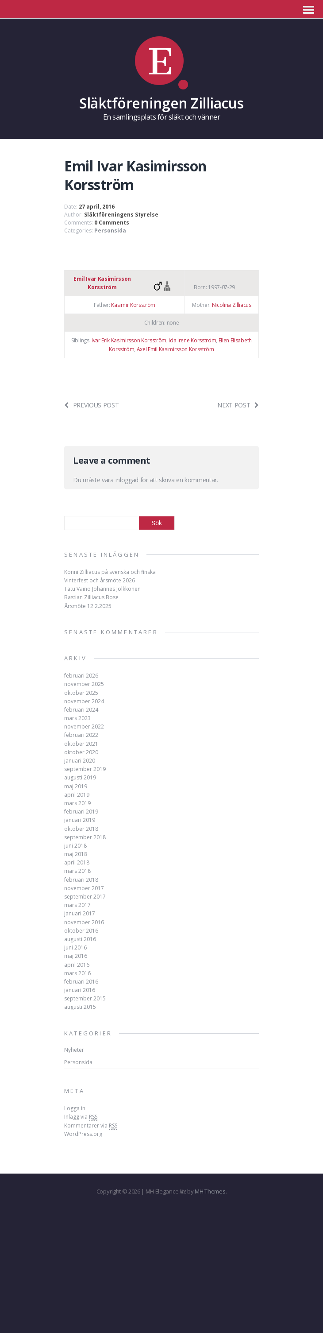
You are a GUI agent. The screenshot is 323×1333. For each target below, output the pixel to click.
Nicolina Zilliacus (231, 305)
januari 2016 (79, 990)
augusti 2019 (80, 777)
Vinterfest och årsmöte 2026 (99, 580)
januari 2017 (79, 913)
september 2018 (85, 837)
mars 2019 (77, 803)
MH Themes (210, 1191)
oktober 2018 (81, 829)
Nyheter (74, 1050)
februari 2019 (81, 811)
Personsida (110, 230)
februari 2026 (81, 675)
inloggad (126, 480)
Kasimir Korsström (133, 305)
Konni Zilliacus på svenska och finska (110, 572)
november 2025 (84, 684)
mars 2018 (77, 871)
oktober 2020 (81, 752)
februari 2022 (81, 735)
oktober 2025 (81, 693)
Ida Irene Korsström (192, 340)
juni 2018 (75, 845)
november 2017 (84, 888)
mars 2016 (77, 973)
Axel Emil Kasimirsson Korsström (175, 349)
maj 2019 (75, 786)
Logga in (74, 1108)
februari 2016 (81, 981)
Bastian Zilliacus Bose (91, 597)
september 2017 (85, 896)
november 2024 (84, 701)
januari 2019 (79, 820)
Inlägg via (80, 1117)
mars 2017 (77, 905)
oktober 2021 (81, 744)
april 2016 (76, 965)
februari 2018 (81, 880)
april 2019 (76, 794)
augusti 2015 (80, 1007)
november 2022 (84, 726)
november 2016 (84, 922)
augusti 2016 (80, 939)
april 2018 (76, 862)
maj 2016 (75, 956)
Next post (238, 405)
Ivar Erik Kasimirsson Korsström (129, 340)
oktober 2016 (81, 930)
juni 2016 (75, 947)
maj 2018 (75, 854)
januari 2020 (79, 760)
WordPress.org (83, 1134)
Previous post (91, 405)
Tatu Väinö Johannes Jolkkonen (102, 589)
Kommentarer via (90, 1126)
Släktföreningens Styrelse (121, 214)
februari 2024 (81, 709)
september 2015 (85, 998)
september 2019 (85, 769)
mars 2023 (77, 718)
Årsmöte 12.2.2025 (88, 606)
